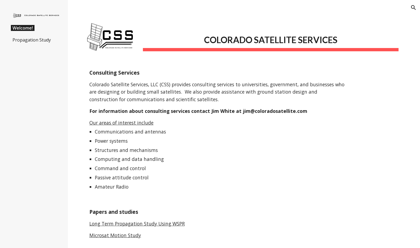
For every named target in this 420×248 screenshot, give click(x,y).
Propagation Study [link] (31, 40)
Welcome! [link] (22, 28)
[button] (413, 7)
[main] (271, 38)
